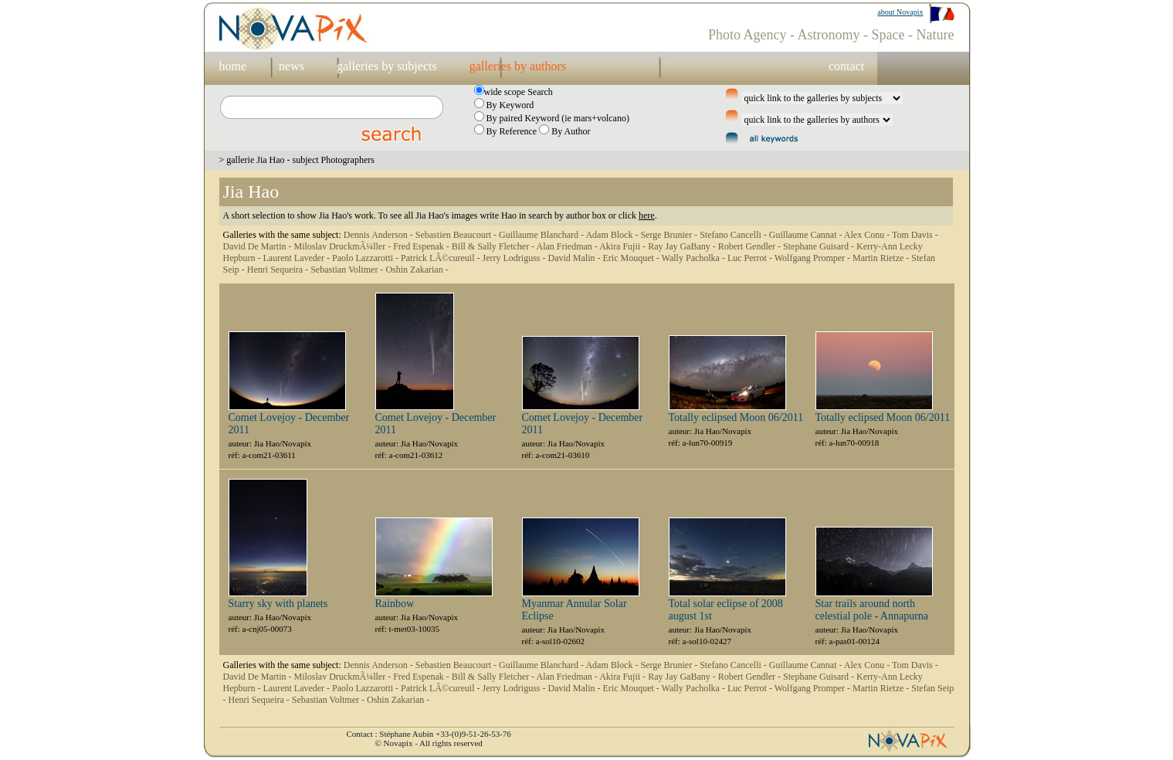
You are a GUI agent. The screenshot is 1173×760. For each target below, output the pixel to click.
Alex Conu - (868, 234)
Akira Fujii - (623, 246)
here (647, 215)
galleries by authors (518, 66)
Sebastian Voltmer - (347, 269)
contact (846, 66)
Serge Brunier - (670, 234)
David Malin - (575, 258)
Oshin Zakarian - (416, 269)
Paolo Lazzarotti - (366, 258)
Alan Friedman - (567, 246)
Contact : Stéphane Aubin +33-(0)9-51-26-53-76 (429, 733)
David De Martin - (258, 246)
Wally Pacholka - (694, 258)
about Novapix (900, 12)
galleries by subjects (387, 66)
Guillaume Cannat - (806, 234)
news (291, 66)
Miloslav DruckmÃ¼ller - (343, 246)
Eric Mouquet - (631, 258)
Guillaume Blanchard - (542, 234)
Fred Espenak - (422, 246)
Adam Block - (612, 234)
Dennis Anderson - (379, 234)
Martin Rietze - (882, 258)
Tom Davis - (915, 234)
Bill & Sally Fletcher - (494, 246)
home (233, 66)
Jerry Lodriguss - (515, 258)
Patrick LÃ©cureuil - (441, 258)
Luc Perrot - (751, 258)
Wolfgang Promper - (814, 258)
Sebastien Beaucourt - (457, 234)
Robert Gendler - (750, 246)
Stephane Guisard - (819, 246)
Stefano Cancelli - (734, 234)
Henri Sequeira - (278, 269)
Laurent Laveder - (297, 258)
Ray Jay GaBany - (683, 246)
